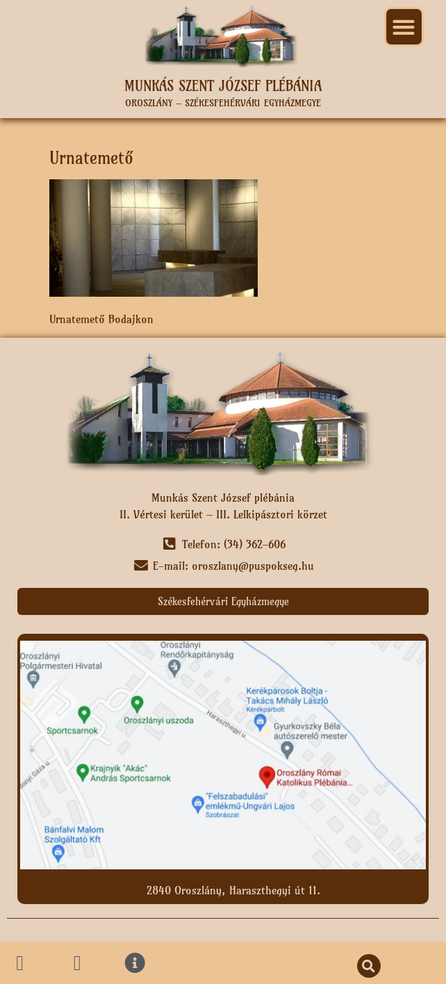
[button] (404, 27)
